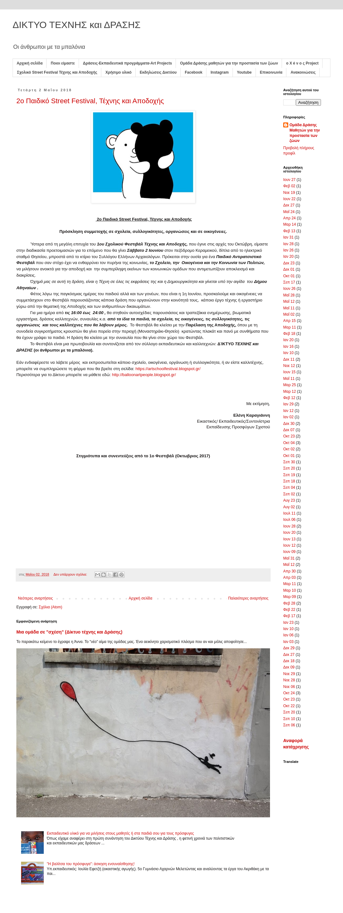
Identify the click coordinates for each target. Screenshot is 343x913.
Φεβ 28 (289, 603)
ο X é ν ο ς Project (302, 63)
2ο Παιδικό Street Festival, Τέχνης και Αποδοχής (90, 101)
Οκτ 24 (289, 693)
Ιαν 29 (288, 404)
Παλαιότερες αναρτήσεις (248, 598)
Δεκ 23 (289, 263)
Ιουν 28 (289, 526)
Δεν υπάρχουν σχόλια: (70, 574)
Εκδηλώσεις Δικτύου (158, 72)
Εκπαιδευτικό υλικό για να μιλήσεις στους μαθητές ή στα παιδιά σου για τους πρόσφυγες (120, 833)
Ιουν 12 (289, 545)
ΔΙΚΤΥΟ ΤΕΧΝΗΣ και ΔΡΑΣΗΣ (77, 25)
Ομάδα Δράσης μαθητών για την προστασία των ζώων (229, 63)
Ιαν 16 (288, 346)
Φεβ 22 (289, 609)
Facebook (193, 72)
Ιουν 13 (289, 539)
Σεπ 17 (289, 282)
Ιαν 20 (288, 256)
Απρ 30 (289, 571)
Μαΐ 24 (289, 212)
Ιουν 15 (289, 372)
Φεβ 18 (289, 333)
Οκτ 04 (289, 443)
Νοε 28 (289, 680)
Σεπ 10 (289, 719)
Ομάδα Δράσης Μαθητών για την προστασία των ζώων (305, 133)
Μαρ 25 (289, 385)
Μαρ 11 (289, 327)
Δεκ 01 (289, 269)
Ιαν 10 (288, 353)
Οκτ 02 (289, 449)
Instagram (219, 72)
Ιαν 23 (288, 622)
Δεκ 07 (289, 430)
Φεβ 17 (289, 616)
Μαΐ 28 (289, 295)
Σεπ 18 (289, 481)
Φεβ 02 (289, 186)
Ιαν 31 (288, 237)
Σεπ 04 (289, 487)
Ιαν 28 (288, 244)
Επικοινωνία (271, 72)
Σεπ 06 (289, 725)
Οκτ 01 (289, 276)
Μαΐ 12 (289, 301)
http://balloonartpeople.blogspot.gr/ (144, 374)
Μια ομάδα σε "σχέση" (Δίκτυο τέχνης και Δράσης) (69, 631)
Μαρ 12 (289, 391)
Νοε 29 (289, 674)
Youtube (244, 72)
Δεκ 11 (289, 359)
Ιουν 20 (289, 532)
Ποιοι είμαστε (63, 63)
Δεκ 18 (289, 661)
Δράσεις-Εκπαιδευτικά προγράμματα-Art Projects (127, 63)
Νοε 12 (289, 366)
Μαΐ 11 (289, 308)
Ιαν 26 (288, 250)
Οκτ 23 (289, 436)
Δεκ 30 (289, 423)
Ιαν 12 (288, 411)
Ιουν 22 (289, 199)
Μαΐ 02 (289, 314)
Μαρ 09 (289, 597)
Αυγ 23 (289, 500)
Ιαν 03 (288, 642)
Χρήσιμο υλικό (118, 72)
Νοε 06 (289, 687)
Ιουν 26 (289, 288)
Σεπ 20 (289, 468)
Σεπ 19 (289, 475)
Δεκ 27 (289, 205)
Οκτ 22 (289, 706)
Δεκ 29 (289, 648)
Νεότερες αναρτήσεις (35, 598)
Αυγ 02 (289, 507)
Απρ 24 (289, 218)
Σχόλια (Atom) (50, 607)
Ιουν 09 (289, 551)
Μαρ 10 (289, 590)
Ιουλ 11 (289, 513)
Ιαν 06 (288, 635)
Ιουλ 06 (289, 519)
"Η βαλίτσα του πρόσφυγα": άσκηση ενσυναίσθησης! (91, 864)
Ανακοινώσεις (303, 72)
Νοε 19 (289, 192)
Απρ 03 (289, 577)
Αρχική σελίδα (29, 63)
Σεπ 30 (289, 462)
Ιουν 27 (289, 180)
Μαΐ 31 (289, 558)
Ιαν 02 (288, 417)
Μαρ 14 (289, 224)
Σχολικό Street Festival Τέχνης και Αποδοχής (57, 72)
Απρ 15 (289, 320)
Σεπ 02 (289, 494)
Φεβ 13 (289, 231)
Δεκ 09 (289, 667)
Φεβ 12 (289, 398)
